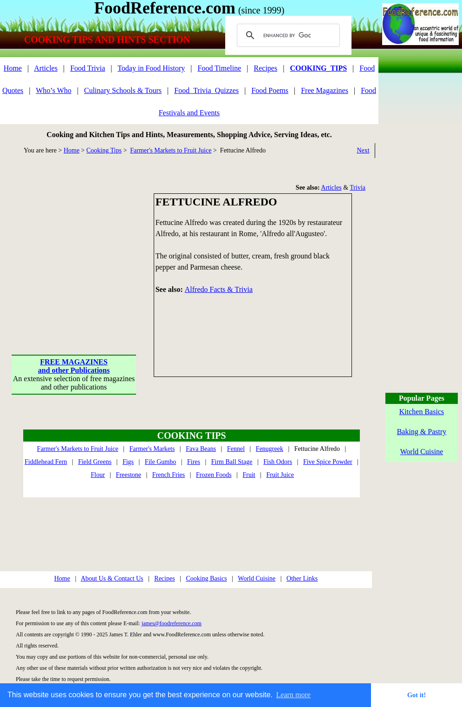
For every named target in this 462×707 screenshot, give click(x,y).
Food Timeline (219, 68)
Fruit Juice (280, 474)
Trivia (357, 187)
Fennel (236, 448)
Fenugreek (269, 448)
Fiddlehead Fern (46, 461)
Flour (97, 474)
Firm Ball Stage (232, 461)
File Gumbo (160, 461)
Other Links (302, 578)
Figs (128, 461)
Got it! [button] (416, 695)
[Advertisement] (74, 251)
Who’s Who (54, 90)
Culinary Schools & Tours (123, 90)
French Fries (168, 474)
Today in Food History (151, 68)
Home (13, 68)
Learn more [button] (293, 695)
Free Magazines (324, 90)
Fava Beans (201, 448)
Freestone (128, 474)
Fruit (249, 474)
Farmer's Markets (152, 448)
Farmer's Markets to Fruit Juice (170, 150)
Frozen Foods (214, 474)
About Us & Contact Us (112, 578)
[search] (287, 35)
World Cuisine (256, 578)
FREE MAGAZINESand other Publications (74, 366)
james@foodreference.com (172, 623)
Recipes (266, 68)
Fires (193, 461)
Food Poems (269, 90)
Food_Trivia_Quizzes (206, 90)
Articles (46, 68)
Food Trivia (87, 68)
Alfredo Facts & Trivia (219, 289)
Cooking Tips (104, 150)
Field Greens (94, 461)
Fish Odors (277, 461)
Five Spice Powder (327, 461)
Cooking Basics (206, 578)
